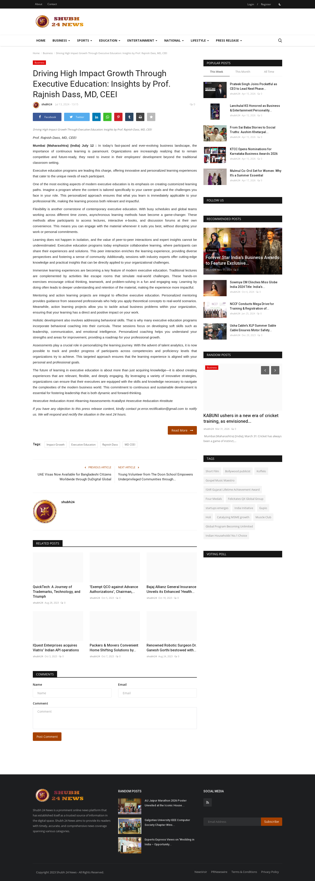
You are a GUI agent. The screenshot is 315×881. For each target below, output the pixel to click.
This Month (242, 72)
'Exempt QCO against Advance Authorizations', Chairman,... (114, 589)
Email (122, 684)
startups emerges (217, 508)
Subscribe (271, 821)
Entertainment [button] (142, 40)
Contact (52, 4)
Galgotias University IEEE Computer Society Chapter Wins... (167, 822)
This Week (216, 72)
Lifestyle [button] (200, 40)
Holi (208, 517)
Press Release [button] (229, 40)
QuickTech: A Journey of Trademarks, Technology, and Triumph (56, 592)
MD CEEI (130, 444)
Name (37, 684)
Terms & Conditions (244, 872)
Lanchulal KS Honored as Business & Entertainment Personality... (255, 108)
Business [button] (61, 40)
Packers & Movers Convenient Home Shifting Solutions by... (114, 647)
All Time (269, 72)
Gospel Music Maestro (220, 480)
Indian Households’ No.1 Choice (226, 535)
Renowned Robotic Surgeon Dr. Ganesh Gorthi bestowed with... (172, 647)
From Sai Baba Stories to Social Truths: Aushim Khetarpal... (252, 130)
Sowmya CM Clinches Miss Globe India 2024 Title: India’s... (253, 284)
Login (250, 4)
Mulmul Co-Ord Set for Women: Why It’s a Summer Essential (255, 173)
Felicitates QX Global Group (245, 499)
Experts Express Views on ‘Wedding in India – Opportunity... (169, 842)
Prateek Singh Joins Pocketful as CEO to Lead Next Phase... (253, 86)
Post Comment (47, 737)
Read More (182, 430)
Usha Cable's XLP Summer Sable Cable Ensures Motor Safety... (253, 328)
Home (41, 40)
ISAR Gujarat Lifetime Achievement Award (233, 490)
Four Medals (214, 499)
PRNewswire (219, 872)
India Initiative (243, 508)
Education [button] (109, 40)
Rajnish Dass (110, 444)
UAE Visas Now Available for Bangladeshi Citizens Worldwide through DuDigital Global (74, 476)
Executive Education (83, 444)
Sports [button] (84, 40)
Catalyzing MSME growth (233, 517)
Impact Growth (56, 444)
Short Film (212, 471)
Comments (45, 674)
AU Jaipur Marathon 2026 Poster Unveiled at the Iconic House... (166, 803)
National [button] (174, 40)
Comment (40, 703)
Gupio (263, 508)
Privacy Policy (270, 872)
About (38, 4)
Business (48, 53)
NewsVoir (200, 872)
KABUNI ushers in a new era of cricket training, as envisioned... (240, 418)
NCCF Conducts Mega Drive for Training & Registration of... (252, 306)
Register (266, 4)
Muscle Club (263, 517)
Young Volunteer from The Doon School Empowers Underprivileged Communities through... (155, 476)
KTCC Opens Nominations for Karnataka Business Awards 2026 (254, 151)
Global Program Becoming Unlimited (229, 526)
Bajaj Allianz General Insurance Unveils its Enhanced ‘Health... (171, 589)
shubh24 (42, 105)
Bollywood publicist (237, 471)
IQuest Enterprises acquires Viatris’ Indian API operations (56, 647)
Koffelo (261, 471)
